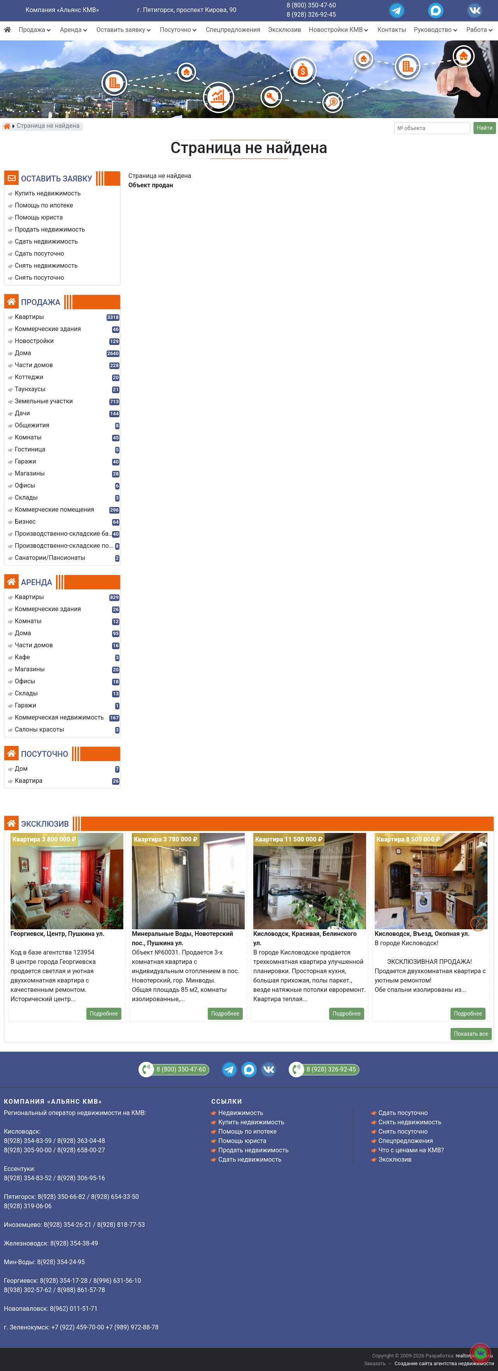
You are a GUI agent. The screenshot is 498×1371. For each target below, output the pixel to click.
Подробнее (104, 1013)
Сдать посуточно (403, 1113)
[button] (478, 923)
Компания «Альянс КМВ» (62, 10)
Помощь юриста (242, 1141)
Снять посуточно (403, 1131)
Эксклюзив (284, 29)
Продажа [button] (35, 29)
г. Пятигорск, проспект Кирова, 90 (187, 10)
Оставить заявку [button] (124, 29)
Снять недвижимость (410, 1122)
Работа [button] (480, 29)
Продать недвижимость (253, 1150)
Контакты (391, 29)
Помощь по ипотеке (247, 1131)
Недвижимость (240, 1113)
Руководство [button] (436, 29)
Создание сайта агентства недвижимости (444, 1363)
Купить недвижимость (251, 1122)
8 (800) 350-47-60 (311, 5)
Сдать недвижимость (249, 1159)
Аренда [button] (74, 29)
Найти (485, 128)
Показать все (471, 1034)
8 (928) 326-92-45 (311, 14)
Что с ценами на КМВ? (411, 1150)
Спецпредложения (233, 29)
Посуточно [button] (179, 29)
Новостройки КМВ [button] (339, 29)
